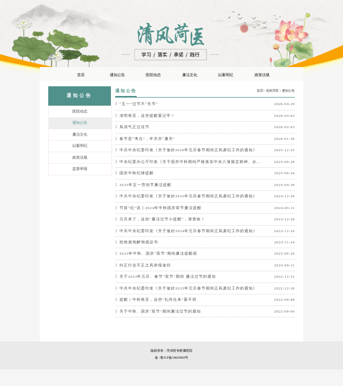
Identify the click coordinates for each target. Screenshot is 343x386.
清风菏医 (272, 90)
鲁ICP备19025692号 (174, 357)
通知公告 (288, 90)
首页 (260, 90)
